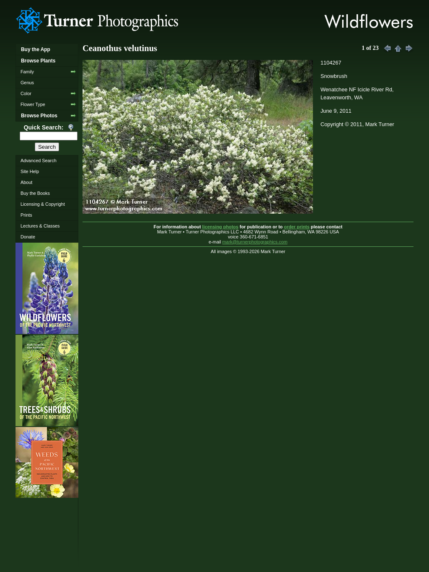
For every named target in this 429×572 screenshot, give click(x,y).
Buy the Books (35, 193)
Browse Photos (39, 116)
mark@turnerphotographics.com (255, 241)
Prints (26, 214)
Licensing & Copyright (43, 204)
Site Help (30, 171)
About (26, 182)
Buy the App (35, 49)
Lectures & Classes (40, 225)
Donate (28, 236)
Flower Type (33, 104)
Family (27, 71)
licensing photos (220, 226)
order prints (297, 226)
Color (26, 93)
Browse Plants (38, 61)
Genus (27, 82)
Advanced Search (39, 160)
